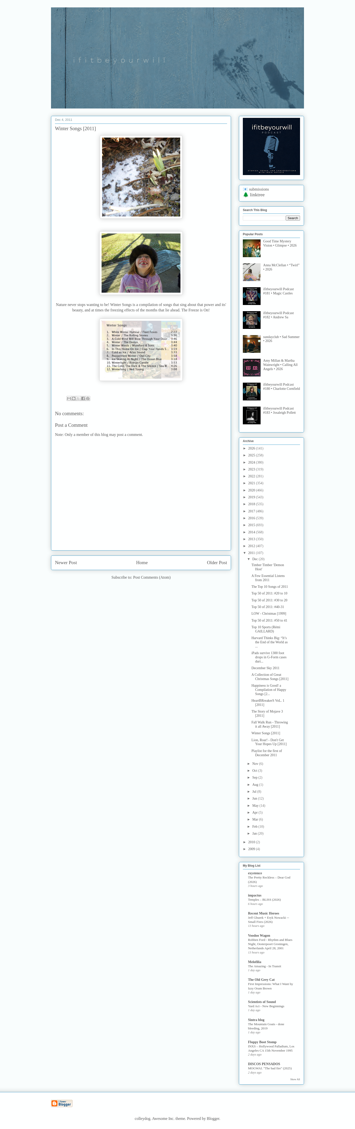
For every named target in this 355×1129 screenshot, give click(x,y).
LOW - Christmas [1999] (268, 613)
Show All (295, 1079)
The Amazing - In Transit (264, 966)
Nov (255, 764)
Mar (255, 819)
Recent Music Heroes (263, 913)
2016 (252, 518)
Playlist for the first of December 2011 (266, 753)
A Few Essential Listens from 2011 (268, 578)
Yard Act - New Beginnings (266, 1006)
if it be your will (87, 19)
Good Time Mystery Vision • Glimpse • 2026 (280, 243)
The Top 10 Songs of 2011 (269, 587)
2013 (252, 539)
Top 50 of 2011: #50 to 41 (269, 620)
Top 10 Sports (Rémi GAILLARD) (265, 629)
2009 (252, 849)
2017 (252, 511)
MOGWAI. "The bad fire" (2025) (270, 1068)
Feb (255, 826)
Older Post (217, 562)
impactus (254, 895)
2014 (252, 532)
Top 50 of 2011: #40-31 (267, 607)
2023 (252, 469)
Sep (255, 777)
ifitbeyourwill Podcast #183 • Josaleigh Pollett (279, 410)
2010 (252, 842)
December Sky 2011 (265, 668)
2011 (252, 553)
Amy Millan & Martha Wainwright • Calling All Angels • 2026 (280, 365)
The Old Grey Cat (261, 980)
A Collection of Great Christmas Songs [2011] (269, 677)
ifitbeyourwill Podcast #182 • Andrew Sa (278, 315)
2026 (252, 448)
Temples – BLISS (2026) (264, 899)
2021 (252, 483)
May (255, 805)
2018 (252, 504)
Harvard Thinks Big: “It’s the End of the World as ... (269, 642)
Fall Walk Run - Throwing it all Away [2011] (269, 724)
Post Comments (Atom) (152, 577)
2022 (252, 476)
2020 (252, 490)
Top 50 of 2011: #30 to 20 (269, 600)
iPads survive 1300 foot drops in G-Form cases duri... (268, 657)
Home (142, 562)
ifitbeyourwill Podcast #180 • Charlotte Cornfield (281, 387)
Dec (255, 559)
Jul (254, 791)
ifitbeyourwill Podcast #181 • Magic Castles (278, 291)
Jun (255, 798)
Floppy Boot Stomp (262, 1042)
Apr (255, 812)
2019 (252, 497)
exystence (255, 873)
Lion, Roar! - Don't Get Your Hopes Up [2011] (269, 742)
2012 (252, 546)
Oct (255, 770)
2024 (252, 462)
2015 (252, 525)
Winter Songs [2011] (265, 733)
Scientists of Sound (262, 1002)
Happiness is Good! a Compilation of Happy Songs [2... (268, 690)
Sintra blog (256, 1020)
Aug (255, 785)
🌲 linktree (254, 194)
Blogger (213, 1118)
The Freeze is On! (195, 310)
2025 (252, 455)
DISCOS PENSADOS (264, 1064)
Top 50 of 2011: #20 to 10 (269, 593)
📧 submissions (256, 189)
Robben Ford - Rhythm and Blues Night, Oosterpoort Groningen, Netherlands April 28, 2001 (270, 944)
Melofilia (254, 962)
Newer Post (66, 562)
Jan (255, 833)
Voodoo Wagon (259, 935)
